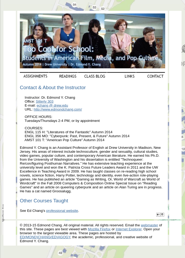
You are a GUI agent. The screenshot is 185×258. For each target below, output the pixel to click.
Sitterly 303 (45, 101)
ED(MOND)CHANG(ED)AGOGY (45, 237)
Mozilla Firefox (99, 229)
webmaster (149, 225)
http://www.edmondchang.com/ (58, 109)
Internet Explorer (129, 229)
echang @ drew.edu (52, 105)
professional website (62, 211)
